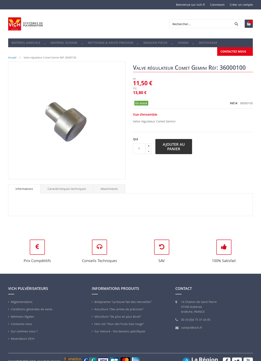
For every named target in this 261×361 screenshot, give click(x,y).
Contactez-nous (21, 320)
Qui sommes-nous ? (24, 327)
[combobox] (205, 24)
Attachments (109, 185)
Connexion (217, 5)
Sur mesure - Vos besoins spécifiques (119, 327)
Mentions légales (22, 313)
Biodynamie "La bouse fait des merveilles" (123, 298)
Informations (24, 185)
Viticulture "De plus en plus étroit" (117, 313)
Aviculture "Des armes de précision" (119, 305)
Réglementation (21, 298)
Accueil (12, 53)
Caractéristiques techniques (67, 185)
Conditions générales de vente (31, 305)
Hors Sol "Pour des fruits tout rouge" (119, 320)
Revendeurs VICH (22, 335)
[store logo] (25, 23)
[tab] (24, 184)
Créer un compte (241, 5)
